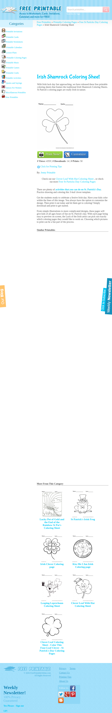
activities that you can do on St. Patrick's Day (78, 189)
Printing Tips (65, 677)
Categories (16, 23)
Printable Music (10, 62)
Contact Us (64, 672)
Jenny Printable (48, 172)
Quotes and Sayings (12, 82)
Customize (78, 154)
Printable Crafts (10, 72)
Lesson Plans (9, 51)
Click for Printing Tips (51, 166)
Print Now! (53, 154)
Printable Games (10, 67)
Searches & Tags (73, 14)
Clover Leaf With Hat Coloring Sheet (75, 178)
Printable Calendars (12, 46)
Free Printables (44, 22)
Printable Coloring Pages (14, 57)
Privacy (62, 668)
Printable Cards (10, 36)
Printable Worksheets (12, 41)
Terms (72, 668)
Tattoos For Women (11, 87)
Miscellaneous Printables (14, 92)
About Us (63, 681)
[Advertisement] (73, 50)
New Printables (10, 96)
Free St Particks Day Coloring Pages (77, 181)
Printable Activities (11, 77)
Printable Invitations (12, 31)
